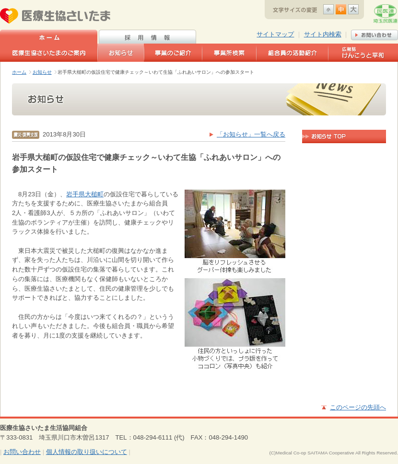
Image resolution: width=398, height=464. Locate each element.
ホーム (19, 72)
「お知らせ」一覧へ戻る (251, 134)
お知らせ (42, 72)
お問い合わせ (22, 451)
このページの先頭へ (358, 407)
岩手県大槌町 (85, 194)
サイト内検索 (322, 34)
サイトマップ (275, 34)
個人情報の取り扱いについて (86, 451)
